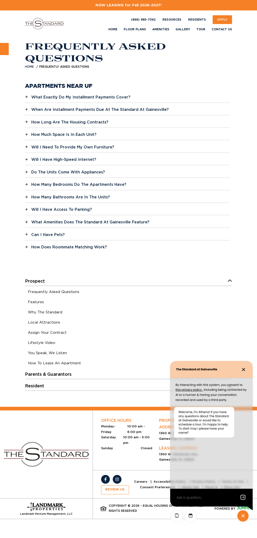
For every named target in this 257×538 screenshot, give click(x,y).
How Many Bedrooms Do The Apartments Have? (78, 184)
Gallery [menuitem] (183, 29)
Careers (141, 481)
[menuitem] (53, 292)
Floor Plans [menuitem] (135, 29)
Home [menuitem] (112, 29)
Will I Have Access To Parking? (61, 209)
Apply (222, 19)
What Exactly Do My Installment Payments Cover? (80, 97)
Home (29, 66)
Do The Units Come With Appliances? (68, 172)
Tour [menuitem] (200, 29)
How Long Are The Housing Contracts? (69, 122)
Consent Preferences (158, 487)
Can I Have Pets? (48, 234)
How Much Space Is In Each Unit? (63, 134)
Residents (197, 19)
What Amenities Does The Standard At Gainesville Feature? (90, 222)
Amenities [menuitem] (160, 29)
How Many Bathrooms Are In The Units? (70, 197)
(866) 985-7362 (143, 19)
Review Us (115, 489)
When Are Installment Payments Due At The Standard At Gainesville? (100, 109)
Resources (171, 19)
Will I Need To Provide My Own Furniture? (72, 147)
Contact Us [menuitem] (222, 29)
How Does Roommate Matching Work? (69, 247)
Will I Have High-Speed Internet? (63, 159)
